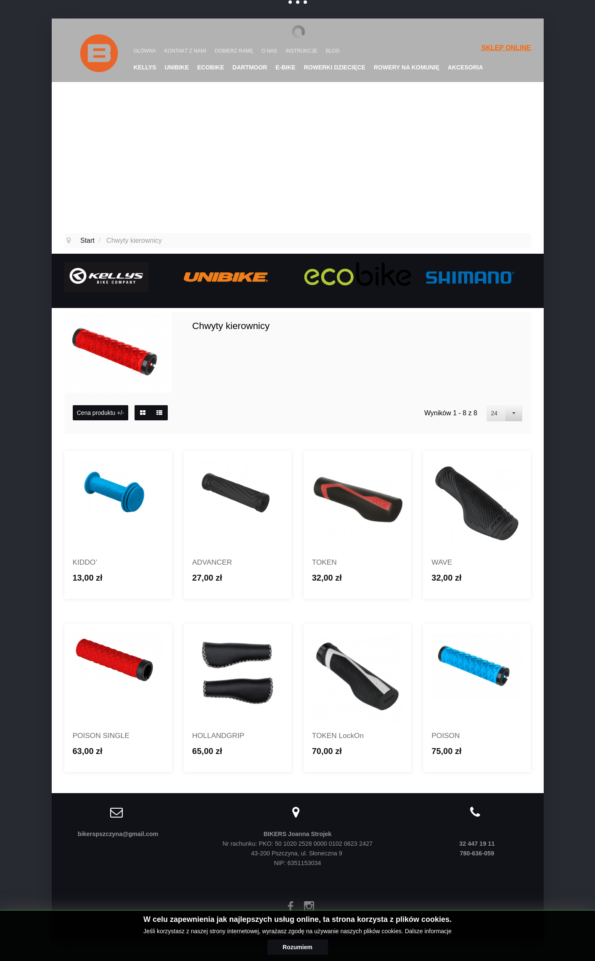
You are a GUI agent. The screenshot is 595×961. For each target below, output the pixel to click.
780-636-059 (477, 855)
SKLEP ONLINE (506, 47)
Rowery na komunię (406, 67)
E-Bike (285, 67)
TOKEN (326, 562)
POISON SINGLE (104, 737)
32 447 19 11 (477, 845)
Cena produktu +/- (100, 412)
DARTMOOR (250, 67)
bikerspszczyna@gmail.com (118, 836)
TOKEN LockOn (341, 737)
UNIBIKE (176, 67)
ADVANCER (214, 562)
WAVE (442, 562)
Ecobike (210, 67)
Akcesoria (465, 67)
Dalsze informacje (428, 931)
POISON (447, 737)
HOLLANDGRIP (221, 737)
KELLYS (145, 67)
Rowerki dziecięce (334, 67)
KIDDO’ (86, 562)
